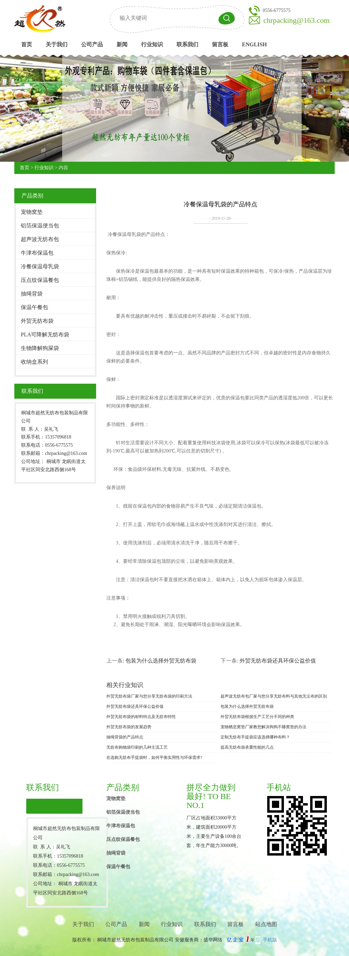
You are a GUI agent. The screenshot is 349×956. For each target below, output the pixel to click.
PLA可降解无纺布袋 (45, 334)
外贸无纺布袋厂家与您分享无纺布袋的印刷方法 (149, 696)
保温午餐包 (34, 307)
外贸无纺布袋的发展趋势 (128, 726)
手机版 (270, 939)
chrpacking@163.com (296, 20)
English (254, 44)
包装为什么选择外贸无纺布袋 (160, 661)
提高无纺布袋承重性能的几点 (247, 747)
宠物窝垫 (32, 212)
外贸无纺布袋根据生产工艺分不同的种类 (257, 716)
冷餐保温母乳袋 (40, 266)
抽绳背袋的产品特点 (124, 737)
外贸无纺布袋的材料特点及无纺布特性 (141, 716)
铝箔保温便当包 (40, 225)
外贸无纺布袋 (37, 321)
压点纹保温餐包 (40, 280)
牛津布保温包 (37, 253)
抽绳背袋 (32, 294)
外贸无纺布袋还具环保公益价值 (278, 661)
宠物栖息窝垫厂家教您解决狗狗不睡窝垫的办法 (263, 726)
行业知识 (152, 44)
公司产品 (92, 44)
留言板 (220, 44)
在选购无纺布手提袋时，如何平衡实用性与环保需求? (154, 757)
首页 (26, 44)
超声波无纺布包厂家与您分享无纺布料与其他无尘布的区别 (274, 696)
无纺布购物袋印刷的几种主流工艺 (137, 747)
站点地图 (266, 924)
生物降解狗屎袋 (40, 348)
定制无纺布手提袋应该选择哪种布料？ (255, 737)
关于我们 (56, 44)
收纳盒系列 (34, 362)
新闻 (122, 44)
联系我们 (187, 44)
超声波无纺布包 (40, 239)
